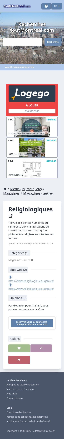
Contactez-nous (14, 398)
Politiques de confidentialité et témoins (27, 416)
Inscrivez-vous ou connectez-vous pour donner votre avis (32, 323)
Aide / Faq (11, 393)
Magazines (11, 193)
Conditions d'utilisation (18, 412)
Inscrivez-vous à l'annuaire (20, 389)
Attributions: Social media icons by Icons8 (28, 421)
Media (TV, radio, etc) (26, 189)
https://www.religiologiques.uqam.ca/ (31, 281)
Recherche (53, 41)
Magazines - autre (38, 193)
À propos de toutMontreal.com (22, 384)
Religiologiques (31, 211)
